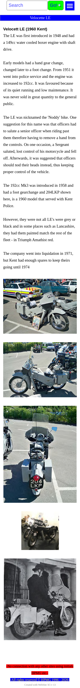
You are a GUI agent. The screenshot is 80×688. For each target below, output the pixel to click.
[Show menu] (69, 5)
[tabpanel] (40, 148)
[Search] (27, 5)
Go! (53, 5)
